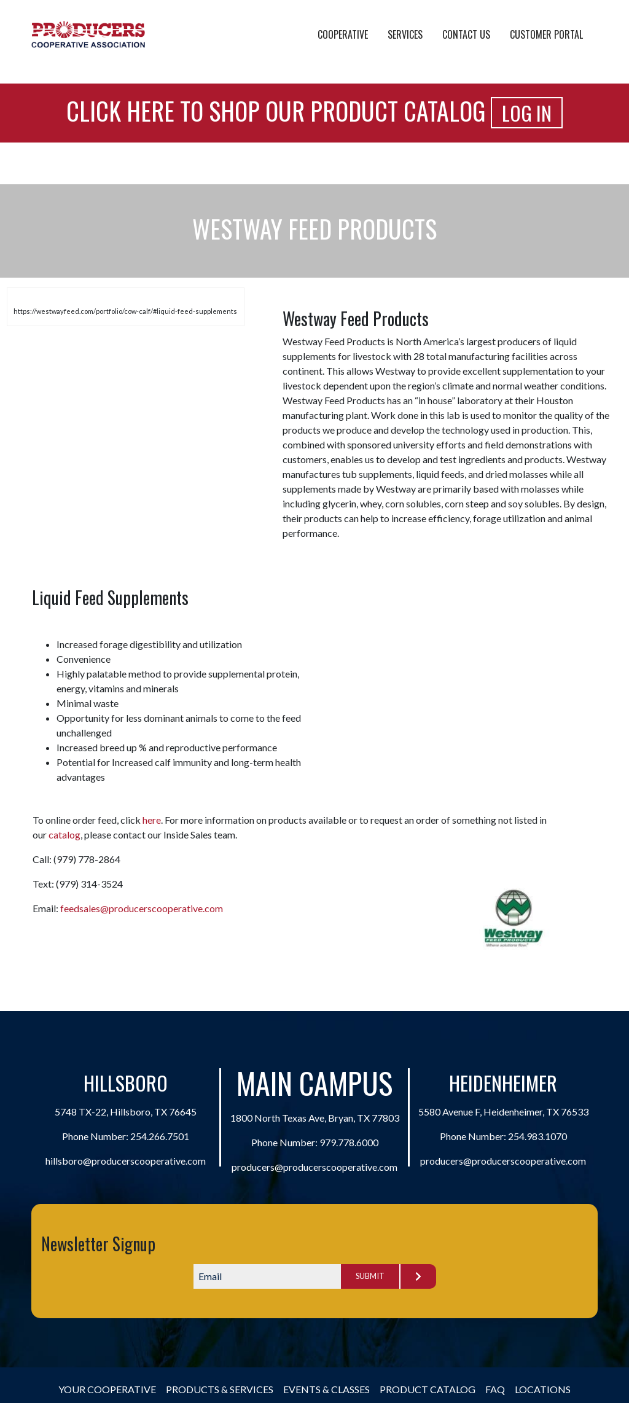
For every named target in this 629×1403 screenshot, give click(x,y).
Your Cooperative (107, 1389)
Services (405, 34)
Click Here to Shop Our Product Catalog (275, 110)
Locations (543, 1389)
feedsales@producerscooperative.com (141, 908)
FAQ (495, 1389)
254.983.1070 (537, 1136)
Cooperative (343, 34)
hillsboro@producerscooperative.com (125, 1161)
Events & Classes (326, 1389)
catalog (64, 834)
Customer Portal (546, 34)
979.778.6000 (348, 1142)
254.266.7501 (159, 1136)
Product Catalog (427, 1389)
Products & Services (219, 1389)
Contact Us (466, 34)
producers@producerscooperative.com (314, 1167)
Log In (527, 112)
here (152, 820)
